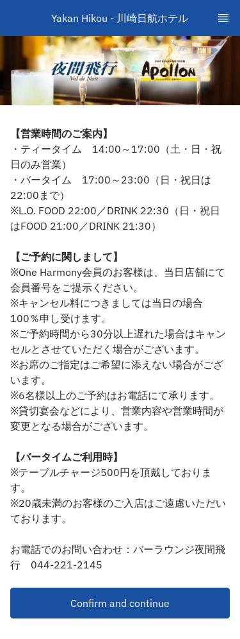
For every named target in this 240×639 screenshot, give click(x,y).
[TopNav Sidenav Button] (223, 18)
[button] (120, 603)
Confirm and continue (120, 603)
